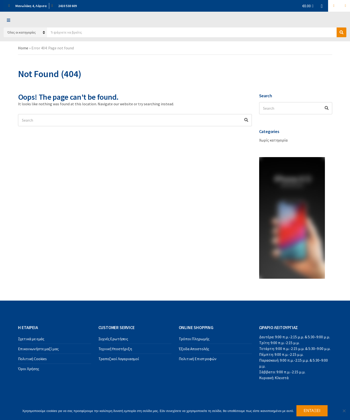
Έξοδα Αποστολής (194, 348)
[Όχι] (343, 410)
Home (23, 47)
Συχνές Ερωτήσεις (113, 338)
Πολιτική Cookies (32, 358)
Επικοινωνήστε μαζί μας (38, 348)
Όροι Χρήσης (28, 368)
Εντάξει (312, 411)
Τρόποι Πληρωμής (194, 338)
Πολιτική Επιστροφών (198, 358)
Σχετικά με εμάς (31, 338)
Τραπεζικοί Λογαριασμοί (118, 358)
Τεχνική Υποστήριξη (115, 348)
